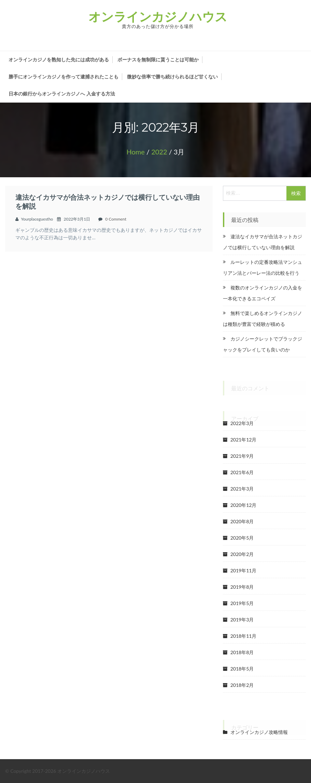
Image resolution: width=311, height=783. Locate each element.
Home (136, 152)
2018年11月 (243, 636)
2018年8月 (242, 652)
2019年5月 (242, 603)
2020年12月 (243, 505)
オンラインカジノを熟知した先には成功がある (59, 60)
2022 (159, 152)
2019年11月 (243, 570)
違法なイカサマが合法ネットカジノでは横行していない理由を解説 (107, 201)
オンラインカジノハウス (157, 16)
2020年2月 (242, 554)
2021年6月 (242, 472)
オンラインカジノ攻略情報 (259, 732)
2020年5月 (242, 538)
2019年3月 (242, 619)
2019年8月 (242, 587)
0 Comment (115, 219)
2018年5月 (242, 669)
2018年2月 (242, 685)
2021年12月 (243, 439)
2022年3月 (242, 423)
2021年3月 (242, 489)
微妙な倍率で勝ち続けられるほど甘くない (172, 77)
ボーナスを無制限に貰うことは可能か (158, 60)
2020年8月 (242, 521)
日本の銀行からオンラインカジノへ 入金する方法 (62, 94)
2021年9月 (242, 456)
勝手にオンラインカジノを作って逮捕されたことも (63, 77)
